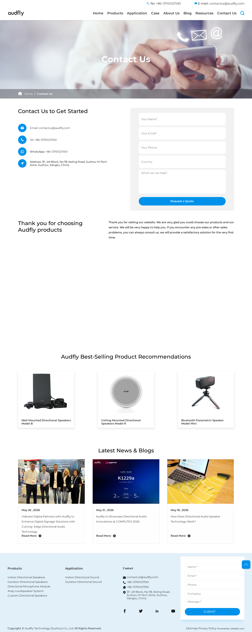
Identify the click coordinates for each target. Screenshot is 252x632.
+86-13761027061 (57, 151)
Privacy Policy (207, 628)
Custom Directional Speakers (27, 595)
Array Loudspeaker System (26, 591)
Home (98, 13)
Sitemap (191, 628)
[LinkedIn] (157, 611)
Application (137, 13)
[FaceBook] (125, 611)
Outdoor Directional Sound (83, 582)
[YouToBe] (173, 611)
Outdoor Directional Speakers (28, 582)
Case (155, 13)
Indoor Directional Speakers (26, 577)
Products (115, 13)
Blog (187, 13)
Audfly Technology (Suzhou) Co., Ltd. (49, 628)
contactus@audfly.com (142, 577)
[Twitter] (141, 611)
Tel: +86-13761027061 (43, 139)
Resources (204, 13)
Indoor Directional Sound (82, 577)
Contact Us (226, 13)
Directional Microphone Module (29, 586)
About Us (171, 13)
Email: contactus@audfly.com (50, 128)
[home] (16, 15)
